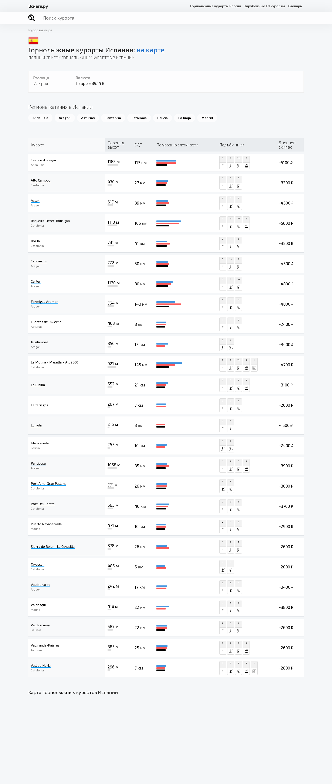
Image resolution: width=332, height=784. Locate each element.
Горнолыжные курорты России (215, 6)
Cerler (36, 281)
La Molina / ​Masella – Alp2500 (54, 362)
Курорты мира (40, 30)
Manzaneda (40, 443)
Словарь (295, 6)
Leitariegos (39, 405)
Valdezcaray (40, 625)
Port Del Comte (43, 504)
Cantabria (113, 118)
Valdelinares (40, 584)
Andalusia (40, 118)
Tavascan (37, 564)
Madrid (207, 118)
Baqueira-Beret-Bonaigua (50, 221)
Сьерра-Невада (43, 160)
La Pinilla (38, 385)
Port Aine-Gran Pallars (48, 483)
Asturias (88, 118)
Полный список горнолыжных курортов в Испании (81, 57)
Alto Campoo (41, 180)
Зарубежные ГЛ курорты (264, 6)
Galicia (162, 118)
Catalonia (139, 118)
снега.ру (38, 6)
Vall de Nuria (41, 665)
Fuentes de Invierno (46, 322)
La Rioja (184, 118)
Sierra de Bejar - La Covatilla (53, 546)
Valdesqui (38, 605)
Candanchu (39, 261)
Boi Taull (37, 241)
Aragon (65, 118)
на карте (150, 50)
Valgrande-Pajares (45, 645)
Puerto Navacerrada (46, 524)
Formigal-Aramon (44, 301)
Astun (35, 200)
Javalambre (39, 342)
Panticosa (38, 463)
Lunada (36, 425)
